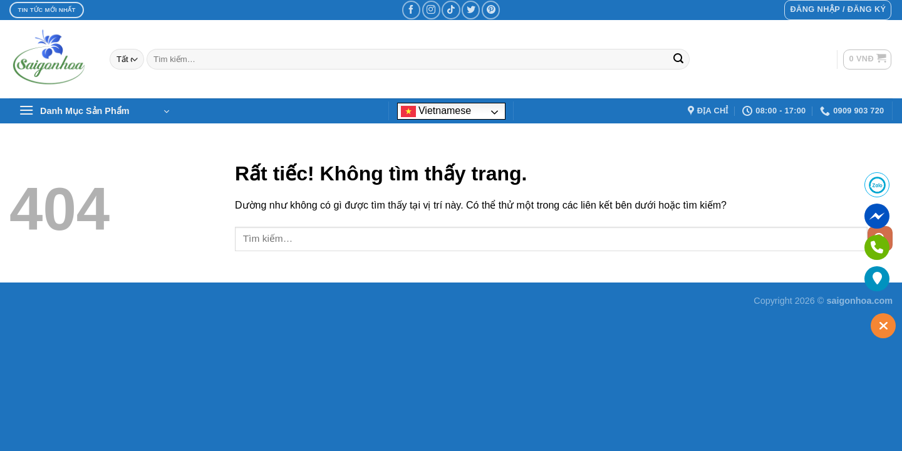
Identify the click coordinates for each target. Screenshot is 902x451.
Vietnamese (436, 111)
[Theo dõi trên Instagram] (431, 10)
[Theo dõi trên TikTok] (451, 10)
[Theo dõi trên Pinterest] (491, 10)
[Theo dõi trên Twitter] (471, 10)
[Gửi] (678, 59)
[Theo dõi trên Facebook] (411, 10)
